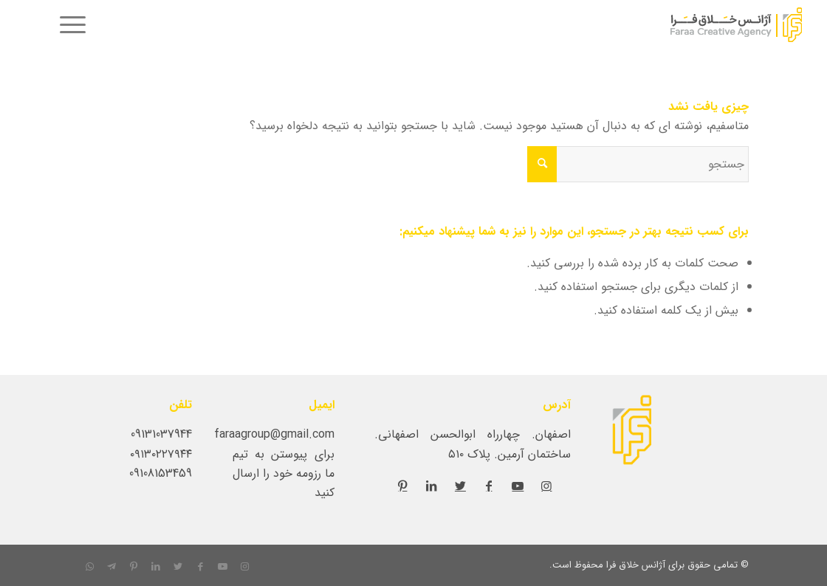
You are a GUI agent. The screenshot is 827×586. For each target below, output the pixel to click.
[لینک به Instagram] (546, 486)
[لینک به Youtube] (518, 486)
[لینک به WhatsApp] (89, 567)
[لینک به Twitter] (460, 486)
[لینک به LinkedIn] (431, 486)
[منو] (68, 26)
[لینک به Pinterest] (402, 486)
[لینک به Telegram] (111, 567)
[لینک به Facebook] (489, 486)
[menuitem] (68, 26)
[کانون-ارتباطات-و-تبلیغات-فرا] (700, 26)
